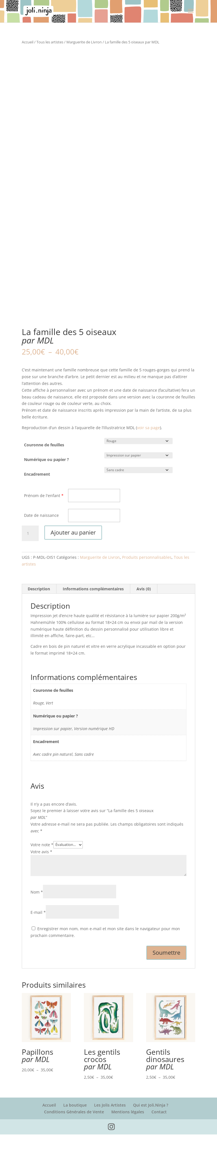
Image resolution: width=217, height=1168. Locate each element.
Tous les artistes (49, 42)
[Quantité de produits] (30, 567)
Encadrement (37, 507)
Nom (37, 925)
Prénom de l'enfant (42, 528)
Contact (159, 1145)
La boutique (75, 1138)
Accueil (27, 42)
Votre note (42, 878)
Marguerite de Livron (84, 42)
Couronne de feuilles (44, 478)
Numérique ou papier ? (46, 493)
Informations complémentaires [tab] (93, 622)
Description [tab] (39, 622)
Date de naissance (41, 548)
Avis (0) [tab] (143, 622)
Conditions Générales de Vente (74, 1145)
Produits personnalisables (147, 590)
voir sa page (148, 461)
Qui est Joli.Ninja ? (150, 1138)
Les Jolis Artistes (110, 1138)
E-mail (38, 945)
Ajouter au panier (73, 565)
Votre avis (41, 885)
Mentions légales (127, 1145)
